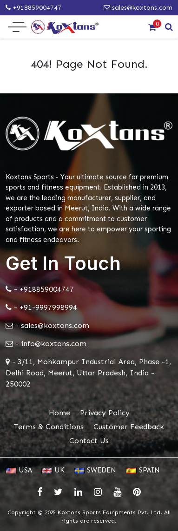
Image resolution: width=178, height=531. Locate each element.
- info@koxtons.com (46, 343)
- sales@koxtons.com (47, 325)
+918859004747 (33, 8)
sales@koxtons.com (138, 8)
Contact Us (89, 440)
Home (59, 412)
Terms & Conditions (49, 426)
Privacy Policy (105, 412)
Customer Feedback (128, 426)
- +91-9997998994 (41, 307)
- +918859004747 (40, 289)
